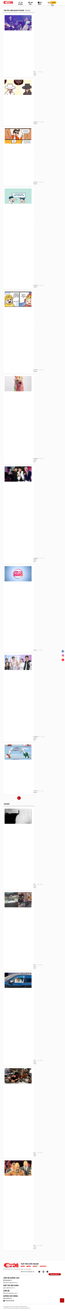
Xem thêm (19, 798)
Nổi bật (30, 3)
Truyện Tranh (35, 122)
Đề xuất (40, 3)
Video (34, 650)
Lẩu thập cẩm (34, 886)
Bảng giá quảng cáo (54, 1274)
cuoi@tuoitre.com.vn (9, 1287)
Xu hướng (20, 3)
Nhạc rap (27, 10)
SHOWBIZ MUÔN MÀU (35, 460)
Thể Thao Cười (34, 73)
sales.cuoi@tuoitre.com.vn (10, 1282)
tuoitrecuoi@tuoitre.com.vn (10, 1293)
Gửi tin (53, 2)
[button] (48, 3)
